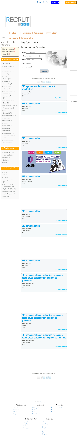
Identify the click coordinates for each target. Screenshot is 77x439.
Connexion (55, 2)
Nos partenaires (36, 414)
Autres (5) (6, 196)
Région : (24, 59)
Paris (43, 422)
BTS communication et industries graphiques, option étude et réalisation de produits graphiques (42, 278)
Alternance (16, 408)
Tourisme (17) (7, 79)
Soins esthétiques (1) (8, 133)
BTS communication (31, 103)
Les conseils (13, 38)
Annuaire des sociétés (56, 408)
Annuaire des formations (57, 410)
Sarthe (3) (6, 160)
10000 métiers (51, 33)
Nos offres (12, 33)
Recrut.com (43, 402)
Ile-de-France (45, 424)
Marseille (44, 428)
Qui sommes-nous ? (37, 412)
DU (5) (5, 172)
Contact (34, 410)
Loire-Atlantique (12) (8, 152)
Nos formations (25, 33)
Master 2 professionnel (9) (10, 191)
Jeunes (15, 416)
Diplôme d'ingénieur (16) (9, 189)
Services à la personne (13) (10, 105)
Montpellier (44, 434)
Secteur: (24, 52)
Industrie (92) (6, 89)
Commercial (26, 428)
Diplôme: (24, 56)
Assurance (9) (7, 64)
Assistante (25, 422)
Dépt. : (23, 63)
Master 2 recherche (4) (9, 194)
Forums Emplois (27, 38)
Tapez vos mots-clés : (27, 67)
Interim (15, 412)
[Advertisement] (44, 127)
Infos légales (35, 408)
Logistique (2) (7, 128)
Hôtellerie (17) (7, 81)
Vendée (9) (6, 162)
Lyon (43, 426)
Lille (43, 432)
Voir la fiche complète (61, 98)
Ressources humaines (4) (9, 115)
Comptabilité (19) (8, 113)
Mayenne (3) (6, 157)
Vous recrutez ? (71, 2)
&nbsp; (38, 8)
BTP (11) (5, 76)
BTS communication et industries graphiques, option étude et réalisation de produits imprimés (44, 336)
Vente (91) (6, 74)
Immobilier (25, 424)
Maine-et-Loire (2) (8, 155)
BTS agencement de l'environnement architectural (38, 87)
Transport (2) (6, 131)
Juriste (24, 426)
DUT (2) (5, 175)
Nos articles (38, 33)
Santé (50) (6, 103)
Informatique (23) (7, 126)
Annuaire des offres (56, 412)
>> (50, 82)
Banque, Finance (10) (8, 66)
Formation (16, 410)
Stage (14, 414)
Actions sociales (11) (8, 108)
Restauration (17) (8, 84)
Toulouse (44, 430)
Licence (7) (6, 177)
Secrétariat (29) (7, 120)
